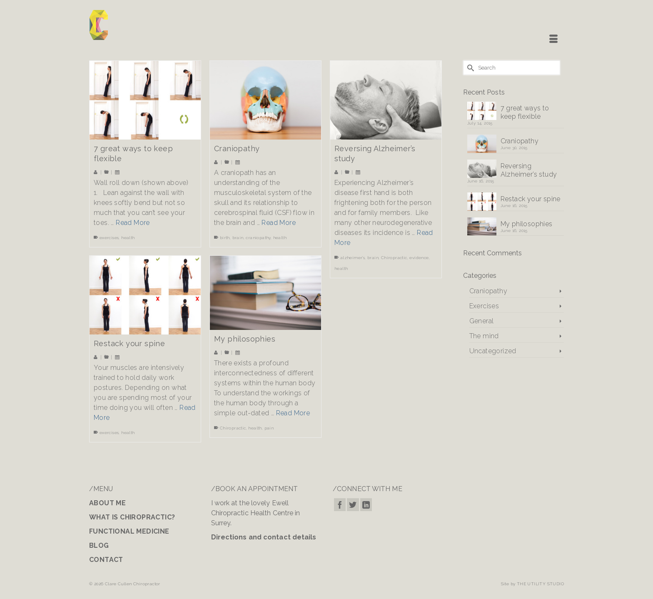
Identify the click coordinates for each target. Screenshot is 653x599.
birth (225, 237)
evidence (419, 257)
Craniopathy (519, 141)
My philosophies (527, 224)
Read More (133, 223)
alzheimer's (352, 257)
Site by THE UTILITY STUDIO (532, 584)
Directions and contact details (264, 537)
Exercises (484, 306)
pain (269, 428)
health (128, 237)
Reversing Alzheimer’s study (529, 170)
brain (238, 237)
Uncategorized (492, 351)
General (481, 321)
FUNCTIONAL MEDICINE (129, 531)
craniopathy (258, 237)
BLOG (99, 545)
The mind (484, 336)
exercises (109, 237)
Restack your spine (531, 199)
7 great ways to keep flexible (525, 112)
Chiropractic (394, 257)
